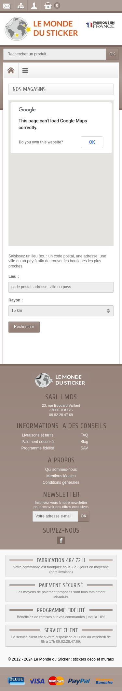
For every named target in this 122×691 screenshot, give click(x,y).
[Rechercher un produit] (54, 54)
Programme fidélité (37, 448)
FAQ (84, 435)
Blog (84, 441)
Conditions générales (61, 482)
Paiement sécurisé (37, 441)
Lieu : (13, 276)
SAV (84, 448)
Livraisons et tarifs (37, 435)
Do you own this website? (41, 142)
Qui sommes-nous (61, 469)
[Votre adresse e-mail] (55, 516)
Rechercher (24, 326)
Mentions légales (60, 476)
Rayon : (15, 300)
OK (112, 54)
